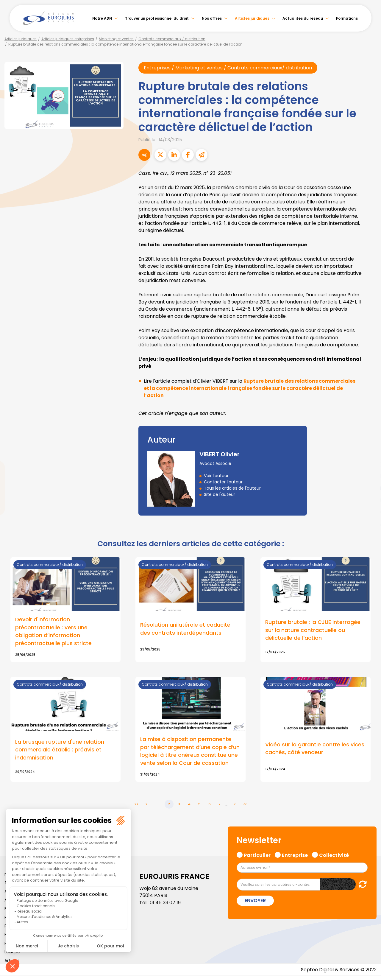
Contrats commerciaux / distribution (171, 38)
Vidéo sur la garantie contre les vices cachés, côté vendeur (314, 748)
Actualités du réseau (302, 18)
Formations (347, 18)
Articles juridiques (252, 18)
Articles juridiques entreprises (67, 38)
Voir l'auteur (216, 476)
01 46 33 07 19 (165, 902)
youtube (369, 488)
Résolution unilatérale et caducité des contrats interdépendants (185, 629)
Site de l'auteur (219, 494)
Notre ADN (102, 18)
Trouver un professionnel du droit (157, 18)
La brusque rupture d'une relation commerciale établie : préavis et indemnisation (59, 750)
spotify (369, 512)
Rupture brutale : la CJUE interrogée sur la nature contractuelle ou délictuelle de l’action (312, 630)
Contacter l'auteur (223, 482)
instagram (369, 500)
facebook (369, 452)
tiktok (369, 524)
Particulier (257, 854)
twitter (369, 464)
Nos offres (212, 18)
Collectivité (334, 854)
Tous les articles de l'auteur (232, 488)
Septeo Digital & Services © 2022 (339, 969)
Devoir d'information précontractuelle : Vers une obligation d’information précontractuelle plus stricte (53, 631)
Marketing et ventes (116, 38)
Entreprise (295, 854)
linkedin (369, 476)
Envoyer (255, 900)
